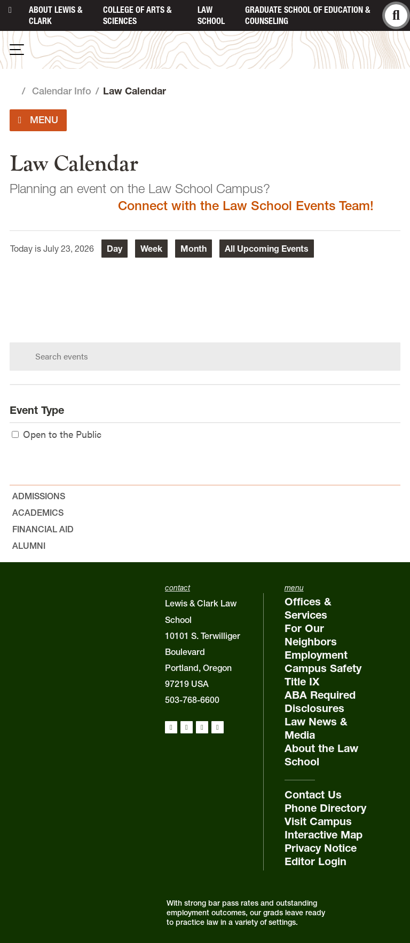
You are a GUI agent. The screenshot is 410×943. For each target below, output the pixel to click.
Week (151, 248)
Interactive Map (323, 834)
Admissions (38, 496)
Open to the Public (56, 434)
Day (114, 248)
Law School (211, 15)
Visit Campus (318, 821)
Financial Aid (43, 529)
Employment (316, 655)
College (137, 15)
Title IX (302, 681)
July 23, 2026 (68, 248)
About (55, 15)
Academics (38, 512)
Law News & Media (316, 728)
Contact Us (313, 794)
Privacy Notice (321, 848)
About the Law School (321, 755)
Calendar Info (61, 91)
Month (193, 248)
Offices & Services (308, 608)
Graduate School (307, 15)
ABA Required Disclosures (320, 702)
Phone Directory (325, 808)
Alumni (28, 545)
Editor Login (315, 861)
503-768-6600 (192, 699)
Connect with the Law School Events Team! (246, 205)
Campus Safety (323, 668)
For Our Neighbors (311, 635)
